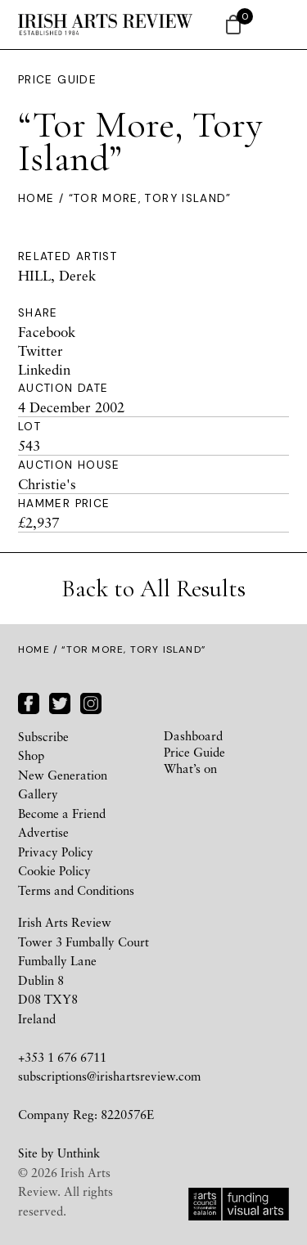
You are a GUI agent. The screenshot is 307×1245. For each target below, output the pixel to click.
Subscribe (43, 736)
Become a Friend (62, 813)
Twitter (40, 350)
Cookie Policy (54, 870)
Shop (31, 755)
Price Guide (57, 80)
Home (36, 198)
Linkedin (44, 369)
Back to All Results (153, 588)
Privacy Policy (55, 851)
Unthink (78, 1152)
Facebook (46, 331)
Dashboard (193, 735)
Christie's (47, 483)
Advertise (43, 832)
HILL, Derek (57, 275)
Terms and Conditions (76, 890)
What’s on (190, 768)
